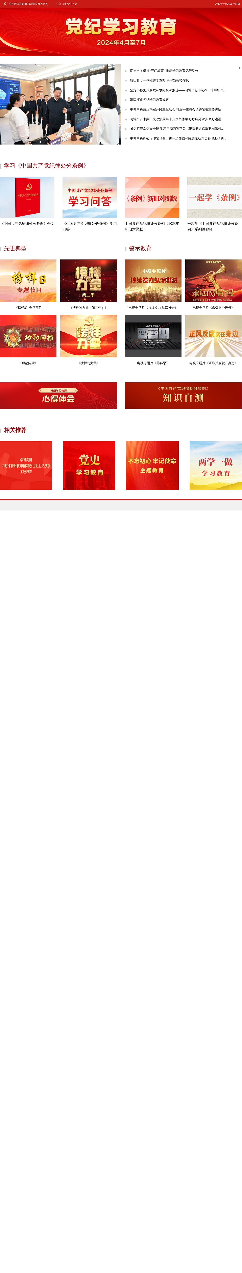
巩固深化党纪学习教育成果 (149, 99)
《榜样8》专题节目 (28, 307)
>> (240, 68)
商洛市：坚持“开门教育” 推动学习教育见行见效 (164, 70)
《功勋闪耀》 (28, 363)
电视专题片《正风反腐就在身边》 (213, 363)
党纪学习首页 (70, 3)
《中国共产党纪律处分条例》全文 (27, 224)
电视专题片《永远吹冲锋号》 (214, 307)
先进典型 (15, 248)
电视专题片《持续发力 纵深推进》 (153, 307)
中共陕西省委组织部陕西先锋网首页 (28, 3)
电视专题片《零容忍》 (153, 363)
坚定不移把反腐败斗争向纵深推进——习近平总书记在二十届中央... (178, 90)
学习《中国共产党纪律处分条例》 (46, 165)
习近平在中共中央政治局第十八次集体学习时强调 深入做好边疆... (177, 119)
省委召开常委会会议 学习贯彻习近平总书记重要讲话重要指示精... (177, 128)
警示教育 (140, 248)
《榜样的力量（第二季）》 (88, 307)
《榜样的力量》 (88, 363)
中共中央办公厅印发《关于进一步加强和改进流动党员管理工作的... (178, 138)
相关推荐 (15, 430)
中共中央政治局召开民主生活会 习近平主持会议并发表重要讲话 (175, 109)
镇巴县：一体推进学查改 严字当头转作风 (159, 80)
